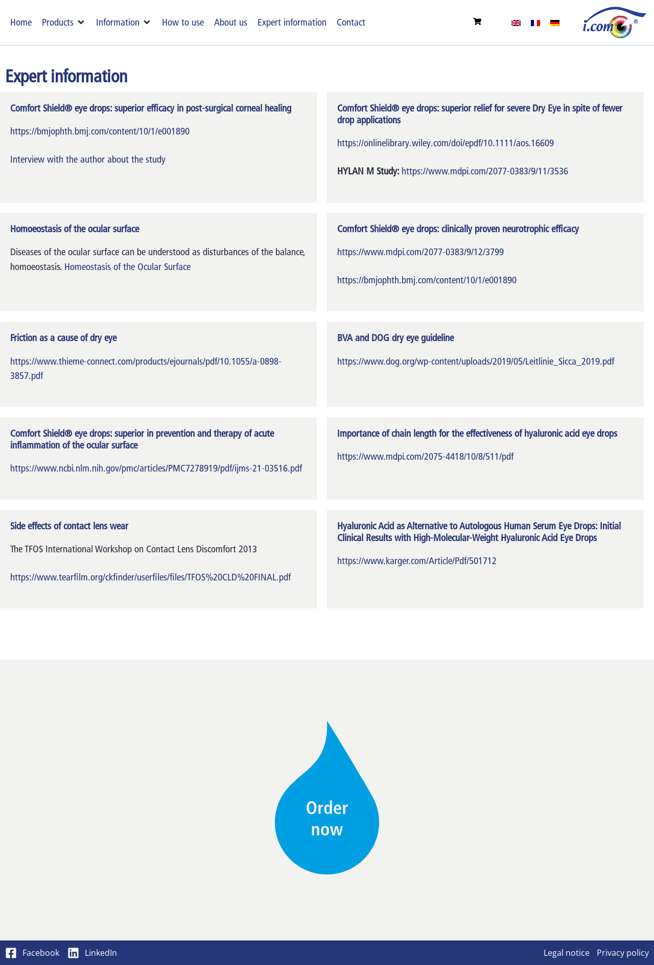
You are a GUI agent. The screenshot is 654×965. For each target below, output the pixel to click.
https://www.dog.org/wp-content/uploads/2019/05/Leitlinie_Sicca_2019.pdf (475, 361)
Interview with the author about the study (88, 159)
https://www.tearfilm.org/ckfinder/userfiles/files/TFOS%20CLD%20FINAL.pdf (150, 577)
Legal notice (567, 952)
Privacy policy (623, 952)
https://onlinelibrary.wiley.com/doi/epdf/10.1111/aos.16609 (445, 143)
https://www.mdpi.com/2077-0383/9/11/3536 (485, 171)
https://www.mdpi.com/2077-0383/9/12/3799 (420, 252)
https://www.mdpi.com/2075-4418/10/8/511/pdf (425, 456)
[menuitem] (516, 22)
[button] (64, 23)
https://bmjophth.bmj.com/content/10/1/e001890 (100, 131)
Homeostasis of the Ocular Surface (127, 267)
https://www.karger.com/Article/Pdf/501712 (417, 561)
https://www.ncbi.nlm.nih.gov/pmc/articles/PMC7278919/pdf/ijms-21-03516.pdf (156, 468)
